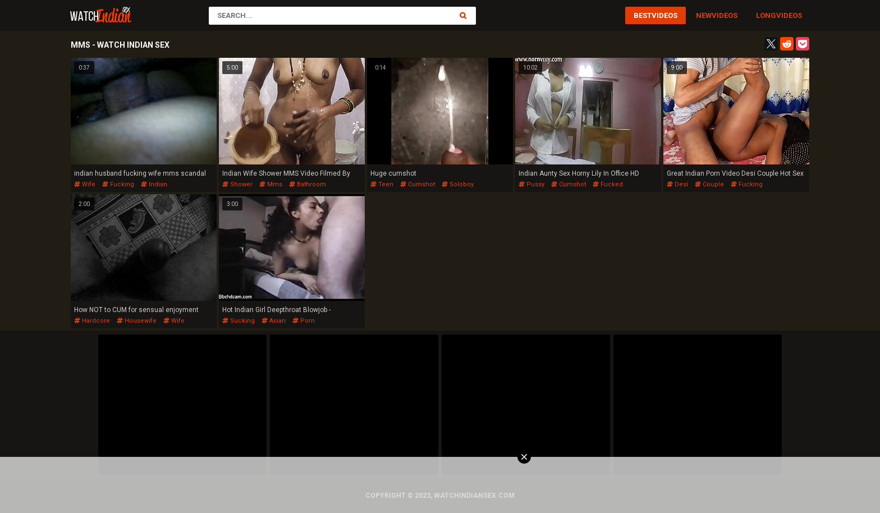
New (704, 15)
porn (303, 320)
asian (274, 320)
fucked (608, 184)
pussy (531, 184)
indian (154, 184)
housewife (137, 320)
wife (84, 184)
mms (270, 184)
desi (677, 184)
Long (766, 15)
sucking (238, 320)
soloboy (458, 184)
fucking (118, 184)
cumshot (417, 184)
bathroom (307, 184)
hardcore (92, 320)
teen (381, 184)
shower (237, 184)
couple (709, 184)
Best (643, 15)
